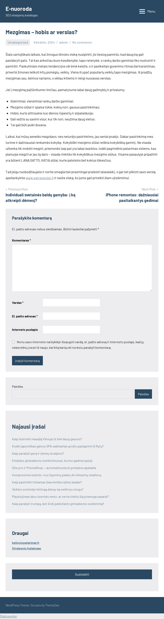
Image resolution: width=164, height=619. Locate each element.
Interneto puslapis (25, 329)
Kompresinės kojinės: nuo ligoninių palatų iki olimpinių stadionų (56, 475)
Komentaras (21, 240)
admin (63, 42)
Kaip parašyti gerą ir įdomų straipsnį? (38, 453)
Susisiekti (82, 574)
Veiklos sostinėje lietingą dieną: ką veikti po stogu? (47, 489)
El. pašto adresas (25, 316)
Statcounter (8, 616)
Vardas (17, 302)
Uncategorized (18, 42)
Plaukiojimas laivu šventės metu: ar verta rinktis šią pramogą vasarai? (60, 496)
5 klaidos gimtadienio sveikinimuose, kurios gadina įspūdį (52, 460)
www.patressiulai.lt (40, 178)
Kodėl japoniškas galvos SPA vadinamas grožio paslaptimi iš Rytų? (58, 446)
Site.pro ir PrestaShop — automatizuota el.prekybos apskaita (54, 468)
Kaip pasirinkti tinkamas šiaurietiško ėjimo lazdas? (47, 482)
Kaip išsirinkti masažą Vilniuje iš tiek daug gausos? (47, 439)
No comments (82, 42)
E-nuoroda (19, 8)
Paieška (17, 386)
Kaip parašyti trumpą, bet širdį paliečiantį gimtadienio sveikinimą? (58, 504)
